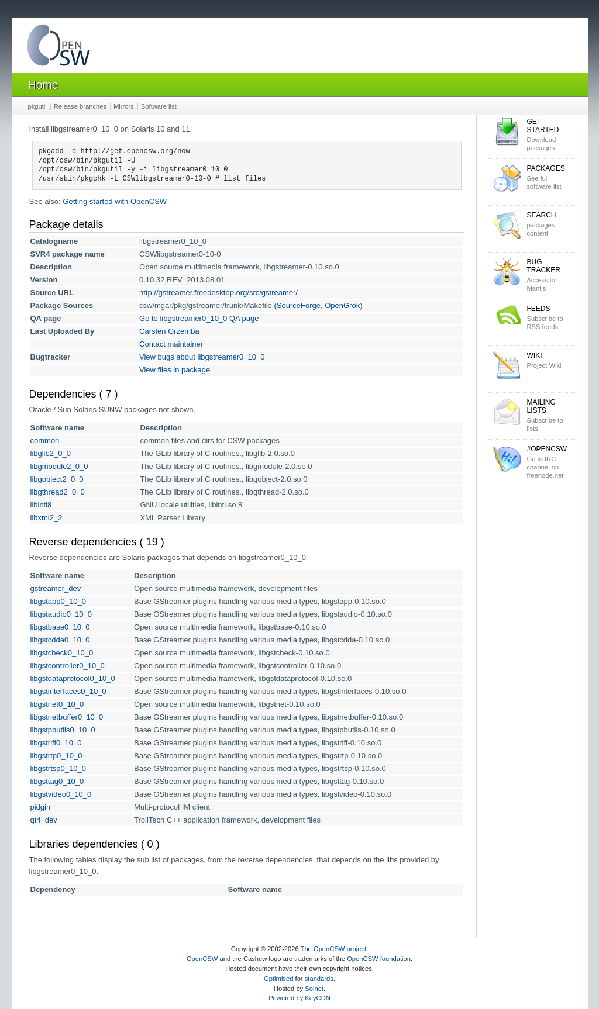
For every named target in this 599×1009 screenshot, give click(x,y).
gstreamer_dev (55, 588)
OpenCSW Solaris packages (58, 47)
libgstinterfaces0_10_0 (68, 691)
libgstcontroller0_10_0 (67, 665)
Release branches (80, 106)
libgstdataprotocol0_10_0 (72, 678)
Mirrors (123, 106)
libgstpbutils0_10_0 (62, 729)
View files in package (174, 369)
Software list (159, 106)
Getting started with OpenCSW (115, 201)
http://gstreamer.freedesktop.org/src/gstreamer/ (218, 292)
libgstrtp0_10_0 (56, 755)
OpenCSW (202, 958)
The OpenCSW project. (335, 948)
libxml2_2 (46, 517)
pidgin (40, 807)
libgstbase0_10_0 (60, 627)
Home (43, 84)
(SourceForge (297, 305)
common (45, 440)
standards (319, 978)
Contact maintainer (171, 344)
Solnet (314, 988)
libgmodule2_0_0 (59, 466)
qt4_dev (43, 820)
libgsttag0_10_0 (57, 781)
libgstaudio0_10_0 (61, 614)
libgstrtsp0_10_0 (58, 768)
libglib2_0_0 (50, 453)
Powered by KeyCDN (299, 997)
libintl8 (41, 504)
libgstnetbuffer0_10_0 (67, 717)
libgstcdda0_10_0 (60, 639)
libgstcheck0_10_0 (62, 652)
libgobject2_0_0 (57, 479)
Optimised (278, 978)
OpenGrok (342, 305)
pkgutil (37, 106)
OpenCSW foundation (379, 958)
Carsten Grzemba (169, 331)
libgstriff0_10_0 (56, 742)
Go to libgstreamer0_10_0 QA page (199, 318)
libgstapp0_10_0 (58, 601)
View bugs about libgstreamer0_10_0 (201, 357)
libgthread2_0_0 (57, 492)
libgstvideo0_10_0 (61, 794)
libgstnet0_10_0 (57, 704)
